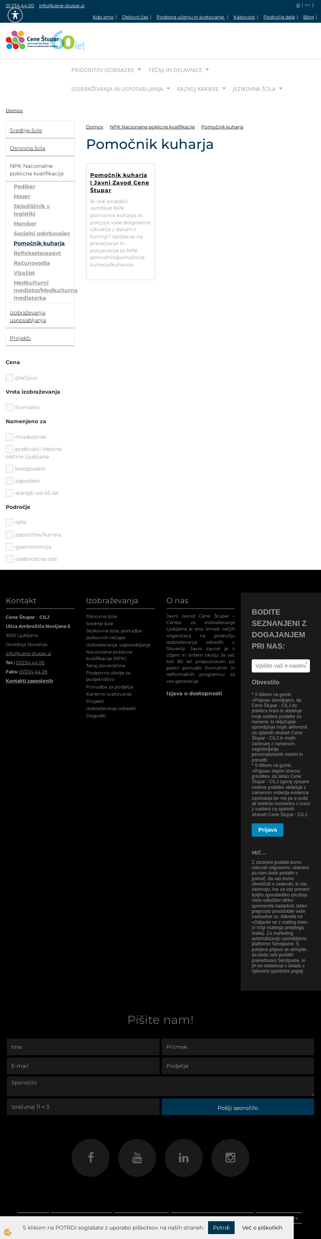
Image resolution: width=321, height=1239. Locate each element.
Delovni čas (135, 17)
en (307, 5)
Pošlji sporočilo (238, 1079)
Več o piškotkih (262, 1227)
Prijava (267, 801)
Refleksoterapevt (37, 224)
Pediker (24, 158)
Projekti (95, 673)
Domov (14, 82)
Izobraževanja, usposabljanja (118, 616)
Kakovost (244, 17)
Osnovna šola (101, 588)
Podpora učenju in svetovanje (191, 17)
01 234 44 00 (20, 5)
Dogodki (96, 687)
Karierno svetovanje (109, 665)
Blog (308, 17)
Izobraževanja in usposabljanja (117, 60)
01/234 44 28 (33, 643)
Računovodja (32, 234)
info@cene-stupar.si (62, 5)
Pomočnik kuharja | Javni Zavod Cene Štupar (119, 154)
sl (298, 5)
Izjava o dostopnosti (194, 665)
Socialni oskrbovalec (42, 205)
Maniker (25, 195)
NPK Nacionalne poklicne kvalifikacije (152, 98)
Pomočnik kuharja (39, 214)
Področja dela (279, 17)
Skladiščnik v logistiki (32, 181)
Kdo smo (103, 17)
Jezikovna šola (254, 60)
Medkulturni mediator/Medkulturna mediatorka (44, 262)
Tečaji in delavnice (175, 41)
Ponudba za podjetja (109, 658)
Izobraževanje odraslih (111, 680)
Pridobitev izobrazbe (102, 41)
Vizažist (24, 244)
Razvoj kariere (198, 60)
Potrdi (221, 1227)
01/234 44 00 (30, 634)
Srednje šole (99, 595)
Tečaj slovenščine (105, 637)
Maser (22, 167)
